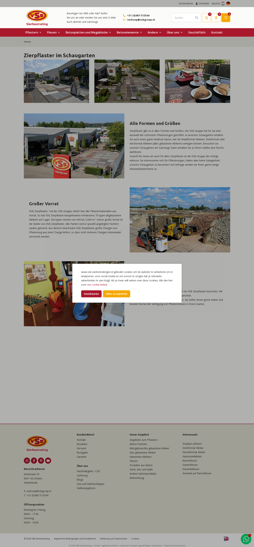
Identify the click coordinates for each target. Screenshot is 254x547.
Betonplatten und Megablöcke (87, 32)
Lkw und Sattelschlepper (90, 484)
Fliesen (52, 32)
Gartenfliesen (190, 464)
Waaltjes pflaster (192, 443)
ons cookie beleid (97, 284)
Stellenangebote (86, 488)
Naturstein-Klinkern (141, 456)
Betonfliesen (190, 460)
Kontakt (217, 32)
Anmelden (202, 3)
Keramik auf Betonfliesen (197, 473)
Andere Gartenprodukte (143, 473)
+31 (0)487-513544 (138, 15)
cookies (135, 538)
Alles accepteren (116, 293)
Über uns (173, 32)
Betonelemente (128, 32)
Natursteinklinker (192, 456)
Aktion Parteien (138, 444)
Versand (81, 448)
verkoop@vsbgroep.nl (141, 19)
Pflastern (31, 32)
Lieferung (82, 475)
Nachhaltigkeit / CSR (88, 471)
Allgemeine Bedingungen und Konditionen (75, 538)
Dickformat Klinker (193, 448)
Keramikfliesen (191, 469)
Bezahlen (82, 444)
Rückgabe (82, 452)
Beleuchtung (137, 478)
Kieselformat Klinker (194, 452)
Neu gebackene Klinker (143, 452)
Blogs (80, 479)
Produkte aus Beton (141, 465)
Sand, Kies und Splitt (141, 469)
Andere (153, 32)
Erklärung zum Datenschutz (113, 538)
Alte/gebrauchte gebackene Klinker (149, 448)
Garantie (81, 456)
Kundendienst (186, 3)
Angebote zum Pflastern (143, 439)
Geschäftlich (196, 32)
